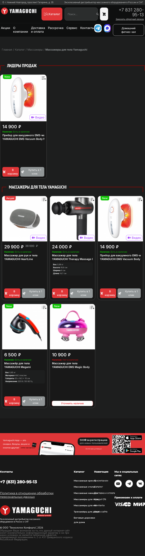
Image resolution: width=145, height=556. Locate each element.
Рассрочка (55, 28)
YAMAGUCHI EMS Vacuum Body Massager (29, 138)
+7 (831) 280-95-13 (18, 481)
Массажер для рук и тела (20, 255)
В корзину (10, 171)
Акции (5, 28)
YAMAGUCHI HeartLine (18, 259)
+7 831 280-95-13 (131, 12)
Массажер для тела (64, 255)
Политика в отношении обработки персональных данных (26, 495)
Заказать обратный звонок (130, 19)
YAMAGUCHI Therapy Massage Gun (74, 259)
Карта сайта (100, 511)
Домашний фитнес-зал (128, 30)
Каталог (98, 487)
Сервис (71, 28)
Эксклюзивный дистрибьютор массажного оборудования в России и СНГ (103, 2)
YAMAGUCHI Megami (17, 367)
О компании (20, 29)
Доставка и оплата (38, 29)
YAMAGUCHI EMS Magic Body (71, 367)
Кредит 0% (100, 499)
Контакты (87, 28)
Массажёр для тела (17, 363)
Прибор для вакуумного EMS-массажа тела (31, 135)
